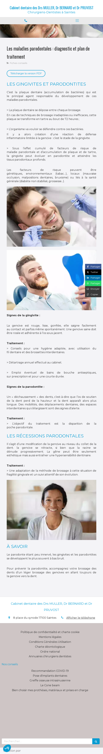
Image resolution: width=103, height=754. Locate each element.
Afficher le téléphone (80, 617)
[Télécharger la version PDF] (26, 73)
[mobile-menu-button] (77, 20)
